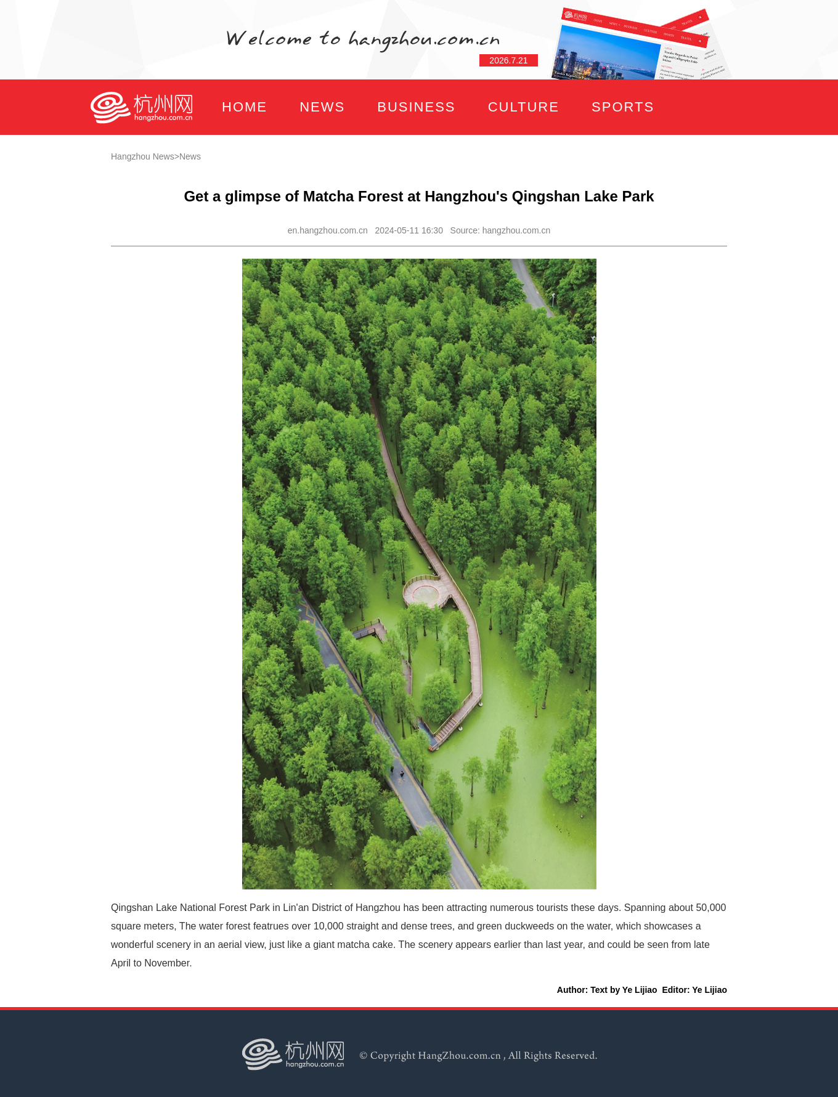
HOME (244, 107)
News (190, 156)
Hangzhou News (142, 156)
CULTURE (523, 107)
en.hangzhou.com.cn (328, 230)
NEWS (322, 107)
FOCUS (212, 162)
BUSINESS (416, 107)
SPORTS (623, 107)
